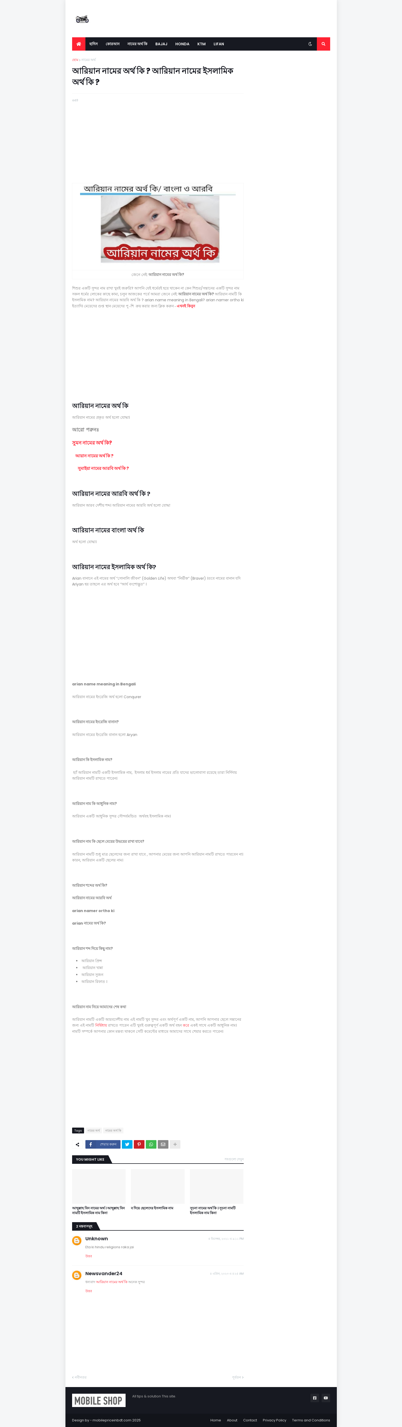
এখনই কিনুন (186, 306)
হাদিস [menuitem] (93, 44)
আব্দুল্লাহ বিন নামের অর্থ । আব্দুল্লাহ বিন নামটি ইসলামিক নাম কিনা (98, 1210)
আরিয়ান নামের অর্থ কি (112, 1281)
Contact (250, 1420)
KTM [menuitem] (201, 44)
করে (186, 1025)
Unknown (96, 1238)
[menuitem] (78, 44)
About (232, 1420)
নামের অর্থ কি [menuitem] (137, 44)
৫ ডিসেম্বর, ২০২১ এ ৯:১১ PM (226, 1239)
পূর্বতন (236, 1377)
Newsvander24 (103, 1273)
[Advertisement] (158, 140)
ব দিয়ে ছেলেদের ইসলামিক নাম (152, 1208)
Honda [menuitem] (182, 44)
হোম (75, 59)
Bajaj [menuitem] (161, 44)
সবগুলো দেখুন (234, 1159)
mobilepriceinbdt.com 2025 (117, 1420)
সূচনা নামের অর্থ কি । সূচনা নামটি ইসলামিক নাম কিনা (212, 1210)
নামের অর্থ (88, 59)
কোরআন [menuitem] (112, 44)
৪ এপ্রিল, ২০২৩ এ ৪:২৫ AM (227, 1273)
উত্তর (88, 1256)
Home (215, 1420)
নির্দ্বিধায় (101, 1025)
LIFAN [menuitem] (219, 44)
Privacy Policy (274, 1420)
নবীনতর (80, 1377)
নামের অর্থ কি (113, 1130)
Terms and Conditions (311, 1420)
